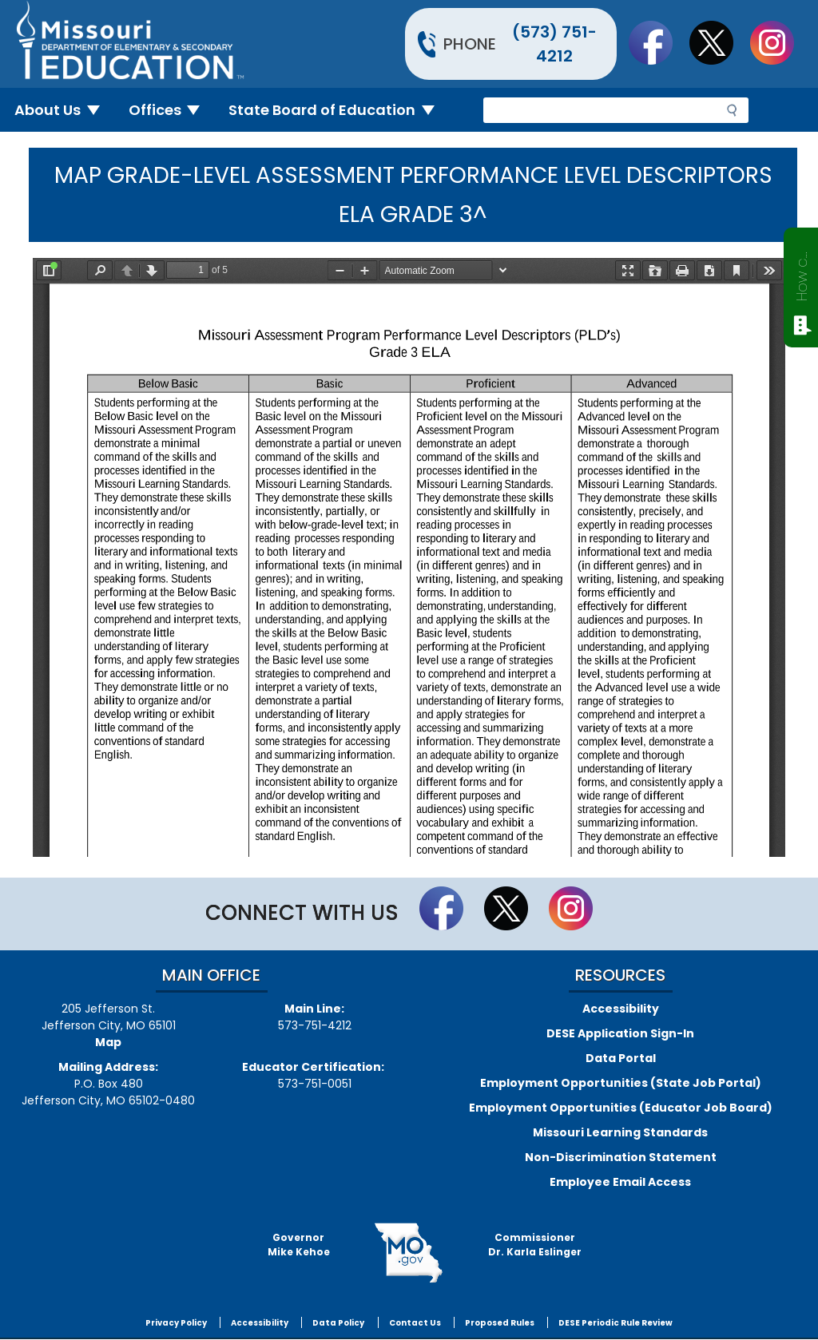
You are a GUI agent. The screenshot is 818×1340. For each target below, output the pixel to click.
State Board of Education (337, 110)
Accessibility (620, 1009)
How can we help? (802, 273)
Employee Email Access (620, 1182)
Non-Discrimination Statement (621, 1157)
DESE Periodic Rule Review (615, 1323)
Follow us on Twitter (719, 42)
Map (108, 1042)
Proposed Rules (499, 1323)
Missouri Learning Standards (620, 1132)
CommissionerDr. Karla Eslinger (535, 1245)
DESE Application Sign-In (620, 1033)
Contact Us (415, 1323)
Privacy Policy (176, 1323)
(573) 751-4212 (554, 44)
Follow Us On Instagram (779, 42)
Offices (171, 110)
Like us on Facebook (658, 42)
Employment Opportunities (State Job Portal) (620, 1083)
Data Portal (621, 1058)
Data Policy (338, 1323)
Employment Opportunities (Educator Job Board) (620, 1108)
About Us (63, 110)
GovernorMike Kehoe (299, 1245)
